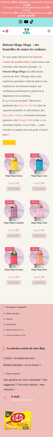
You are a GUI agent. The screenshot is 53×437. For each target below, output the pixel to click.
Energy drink (25, 120)
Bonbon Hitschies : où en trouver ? (22, 364)
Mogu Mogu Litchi (39, 223)
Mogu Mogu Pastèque (14, 270)
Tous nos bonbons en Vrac (16, 335)
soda (42, 120)
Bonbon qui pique (12, 313)
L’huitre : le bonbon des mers (19, 358)
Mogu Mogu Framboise (14, 223)
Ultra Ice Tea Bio (28, 105)
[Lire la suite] (9, 142)
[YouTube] (26, 22)
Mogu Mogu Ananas (13, 176)
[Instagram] (21, 22)
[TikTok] (31, 22)
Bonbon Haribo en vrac (15, 330)
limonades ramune (12, 115)
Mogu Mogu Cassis (39, 176)
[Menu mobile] (49, 31)
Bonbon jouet (11, 324)
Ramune (9, 319)
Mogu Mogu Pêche (39, 270)
